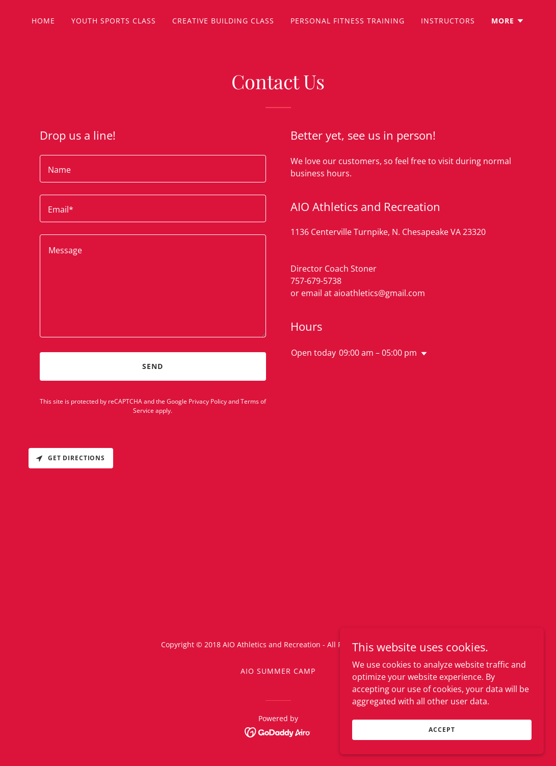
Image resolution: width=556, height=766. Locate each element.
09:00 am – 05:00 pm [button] (378, 352)
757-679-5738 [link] (315, 280)
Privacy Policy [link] (208, 401)
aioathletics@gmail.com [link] (379, 293)
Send (152, 366)
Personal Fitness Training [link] (347, 20)
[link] (278, 731)
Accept (442, 729)
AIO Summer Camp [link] (278, 671)
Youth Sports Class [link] (113, 20)
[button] (507, 21)
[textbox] (153, 168)
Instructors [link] (448, 20)
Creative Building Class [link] (223, 20)
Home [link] (43, 20)
